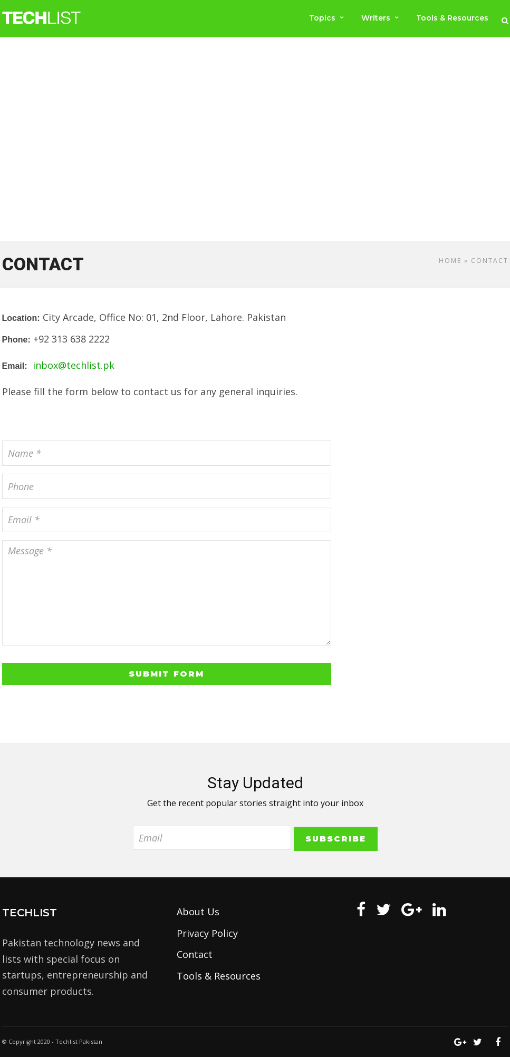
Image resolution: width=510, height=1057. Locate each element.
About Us (198, 911)
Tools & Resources (452, 18)
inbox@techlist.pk (73, 365)
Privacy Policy (207, 933)
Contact (195, 954)
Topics (321, 18)
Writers (375, 18)
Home (450, 260)
